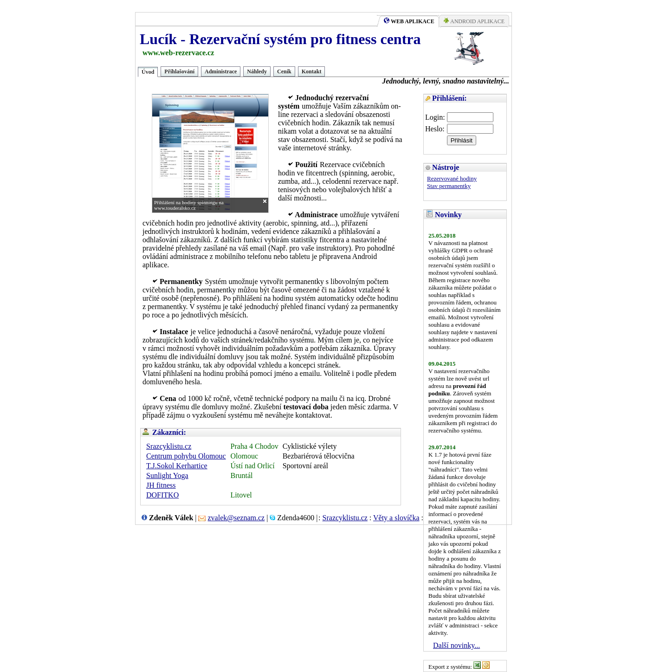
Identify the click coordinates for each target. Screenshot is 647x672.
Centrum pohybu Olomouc (186, 456)
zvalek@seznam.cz (236, 518)
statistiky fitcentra (317, 240)
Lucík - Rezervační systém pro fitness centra (280, 39)
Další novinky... (456, 645)
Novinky (448, 215)
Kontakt (312, 71)
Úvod (148, 72)
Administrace (221, 71)
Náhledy (257, 71)
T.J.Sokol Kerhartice (176, 466)
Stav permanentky (449, 185)
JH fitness (161, 485)
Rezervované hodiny (452, 178)
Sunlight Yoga (167, 475)
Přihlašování (179, 71)
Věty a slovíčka (396, 518)
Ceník (284, 71)
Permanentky (181, 281)
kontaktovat (312, 415)
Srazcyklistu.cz (168, 446)
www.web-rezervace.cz (178, 53)
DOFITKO (162, 495)
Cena (168, 398)
